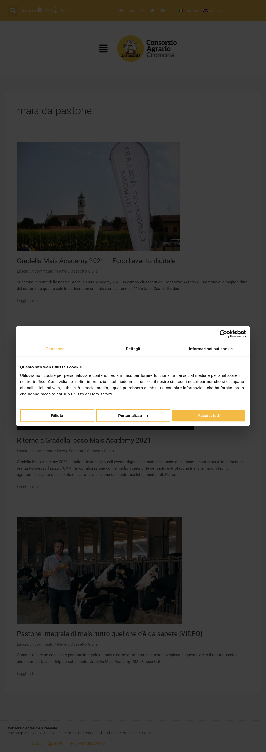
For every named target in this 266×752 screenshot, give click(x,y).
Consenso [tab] (54, 348)
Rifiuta (57, 415)
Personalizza (133, 415)
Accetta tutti (209, 415)
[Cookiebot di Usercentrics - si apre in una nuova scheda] (223, 334)
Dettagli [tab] (133, 348)
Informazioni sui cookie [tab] (211, 348)
